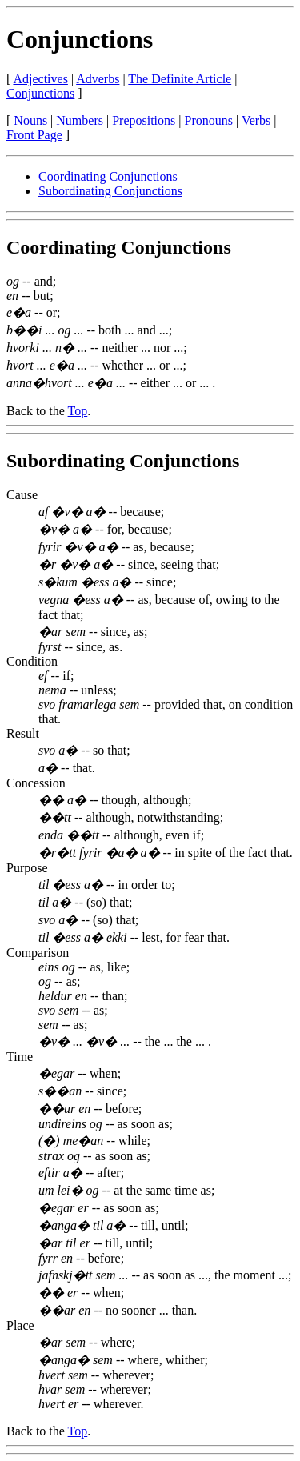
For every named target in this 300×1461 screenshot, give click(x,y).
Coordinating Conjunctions (108, 176)
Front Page (34, 135)
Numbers (79, 120)
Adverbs (97, 79)
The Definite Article (179, 79)
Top (78, 411)
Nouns (30, 120)
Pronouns (209, 120)
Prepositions (143, 120)
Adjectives (40, 79)
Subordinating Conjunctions (110, 191)
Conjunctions (79, 39)
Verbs (256, 120)
